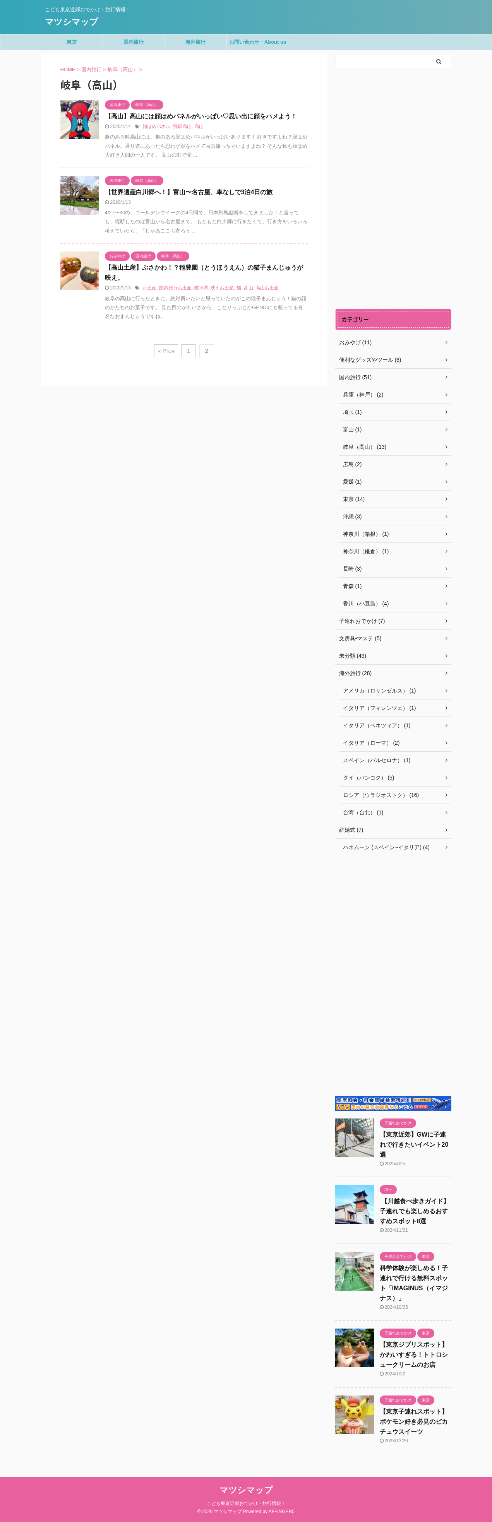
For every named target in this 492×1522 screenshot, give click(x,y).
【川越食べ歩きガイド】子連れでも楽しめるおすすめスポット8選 (414, 1211)
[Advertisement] (393, 189)
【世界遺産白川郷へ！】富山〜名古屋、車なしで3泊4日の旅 (189, 192)
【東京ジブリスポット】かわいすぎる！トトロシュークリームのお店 (414, 1354)
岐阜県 (201, 288)
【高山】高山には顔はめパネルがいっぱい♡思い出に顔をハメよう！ (201, 116)
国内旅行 (133, 42)
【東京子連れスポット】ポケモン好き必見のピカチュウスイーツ (414, 1421)
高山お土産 (267, 288)
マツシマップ (71, 22)
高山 (199, 126)
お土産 (149, 288)
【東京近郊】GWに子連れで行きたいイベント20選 (414, 1144)
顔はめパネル (156, 126)
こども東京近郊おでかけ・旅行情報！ (246, 1503)
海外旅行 (195, 42)
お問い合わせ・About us (257, 42)
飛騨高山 (182, 126)
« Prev (166, 350)
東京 (72, 42)
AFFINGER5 (282, 1511)
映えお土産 (222, 288)
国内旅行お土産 (175, 288)
